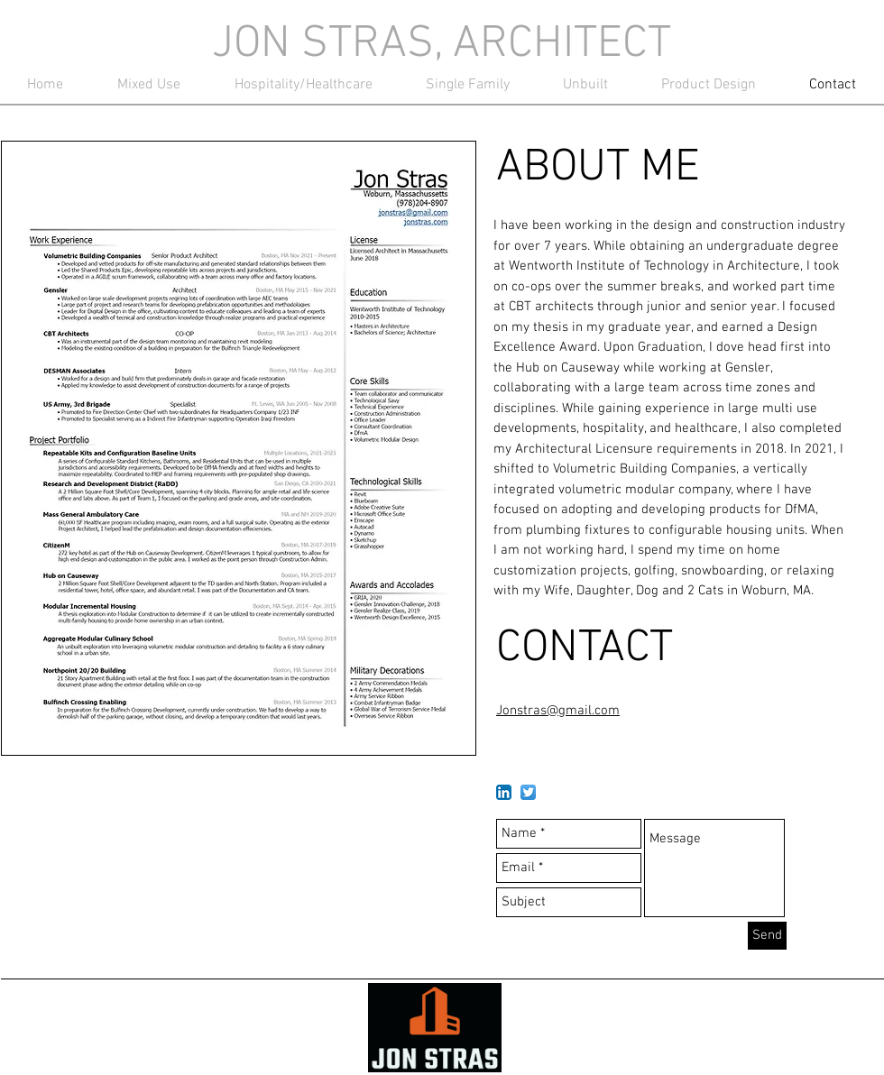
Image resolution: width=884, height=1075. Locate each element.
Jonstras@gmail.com (558, 711)
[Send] (767, 936)
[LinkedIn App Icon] (503, 792)
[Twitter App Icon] (528, 792)
